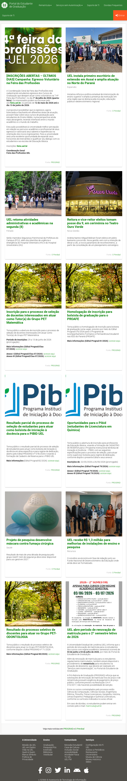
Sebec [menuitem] (88, 762)
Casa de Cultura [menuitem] (71, 747)
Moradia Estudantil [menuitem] (73, 745)
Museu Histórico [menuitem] (93, 759)
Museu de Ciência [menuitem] (94, 757)
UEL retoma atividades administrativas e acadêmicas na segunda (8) (29, 223)
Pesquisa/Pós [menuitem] (49, 747)
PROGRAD (55, 162)
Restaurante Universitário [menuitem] (91, 753)
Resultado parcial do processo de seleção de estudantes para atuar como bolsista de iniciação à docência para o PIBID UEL (30, 428)
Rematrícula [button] (45, 5)
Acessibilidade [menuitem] (71, 752)
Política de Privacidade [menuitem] (27, 758)
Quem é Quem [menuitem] (28, 752)
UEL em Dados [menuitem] (29, 747)
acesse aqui (21, 349)
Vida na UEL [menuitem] (27, 750)
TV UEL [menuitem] (67, 757)
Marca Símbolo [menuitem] (29, 754)
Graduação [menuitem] (48, 745)
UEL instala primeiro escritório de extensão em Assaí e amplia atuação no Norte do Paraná (93, 79)
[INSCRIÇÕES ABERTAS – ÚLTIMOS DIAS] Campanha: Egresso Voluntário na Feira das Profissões (32, 79)
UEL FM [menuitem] (68, 759)
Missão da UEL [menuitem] (29, 745)
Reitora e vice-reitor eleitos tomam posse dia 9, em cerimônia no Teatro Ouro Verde (92, 223)
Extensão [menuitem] (47, 750)
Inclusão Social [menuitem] (71, 750)
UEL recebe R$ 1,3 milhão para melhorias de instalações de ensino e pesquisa (93, 543)
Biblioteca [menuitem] (47, 752)
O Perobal (116, 111)
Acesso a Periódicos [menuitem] (95, 750)
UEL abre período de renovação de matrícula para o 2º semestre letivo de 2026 (92, 633)
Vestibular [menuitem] (48, 754)
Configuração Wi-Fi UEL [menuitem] (95, 746)
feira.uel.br (15, 103)
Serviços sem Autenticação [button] (69, 5)
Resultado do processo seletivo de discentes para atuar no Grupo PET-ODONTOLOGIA (31, 633)
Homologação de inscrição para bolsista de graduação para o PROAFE (89, 315)
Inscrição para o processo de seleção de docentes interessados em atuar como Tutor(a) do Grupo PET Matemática (32, 317)
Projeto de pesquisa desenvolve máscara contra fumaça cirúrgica (29, 541)
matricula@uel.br (94, 706)
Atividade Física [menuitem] (71, 754)
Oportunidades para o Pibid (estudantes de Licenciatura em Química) (89, 426)
